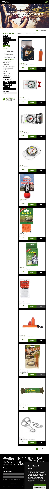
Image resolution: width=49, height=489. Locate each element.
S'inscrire (13, 482)
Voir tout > (6, 49)
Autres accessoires (9, 59)
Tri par (19, 33)
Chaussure (20, 463)
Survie (5, 48)
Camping (6, 64)
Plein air (6, 46)
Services (39, 460)
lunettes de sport (8, 68)
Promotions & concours (30, 459)
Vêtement (20, 462)
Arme (19, 458)
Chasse (5, 42)
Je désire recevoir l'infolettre (12, 479)
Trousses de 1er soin (9, 51)
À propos (39, 459)
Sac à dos (5, 70)
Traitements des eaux (9, 57)
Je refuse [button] (37, 484)
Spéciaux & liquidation (31, 460)
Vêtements (7, 79)
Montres (5, 71)
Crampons (6, 75)
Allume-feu (7, 53)
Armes (5, 36)
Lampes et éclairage (9, 66)
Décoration (21, 464)
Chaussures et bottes (8, 82)
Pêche (5, 44)
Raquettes (6, 73)
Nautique (6, 77)
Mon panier (42, 30)
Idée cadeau (7, 85)
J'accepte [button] (43, 484)
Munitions (6, 38)
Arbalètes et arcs (9, 40)
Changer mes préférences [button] (39, 487)
